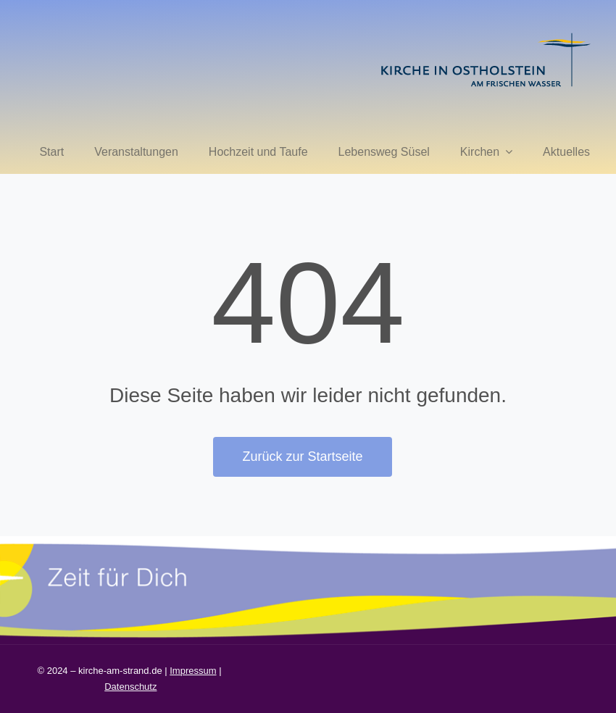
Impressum (193, 670)
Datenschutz (130, 686)
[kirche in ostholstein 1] (485, 34)
